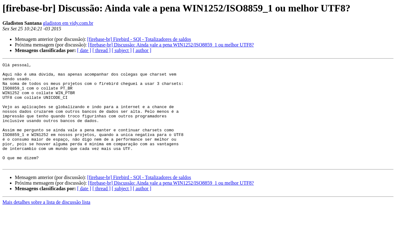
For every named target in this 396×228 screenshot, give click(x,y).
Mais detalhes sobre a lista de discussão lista (46, 222)
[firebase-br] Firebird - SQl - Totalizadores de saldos (139, 39)
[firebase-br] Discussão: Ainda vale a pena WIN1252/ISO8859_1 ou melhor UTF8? (171, 44)
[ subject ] (121, 50)
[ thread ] (102, 50)
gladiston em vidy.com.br (68, 23)
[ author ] (142, 50)
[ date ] (84, 50)
